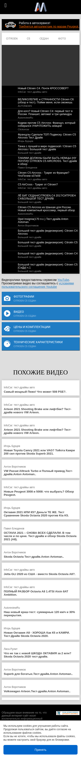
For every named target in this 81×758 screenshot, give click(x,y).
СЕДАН (44, 39)
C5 (28, 39)
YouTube (63, 280)
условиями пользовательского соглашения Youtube (38, 285)
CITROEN (12, 39)
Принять (40, 749)
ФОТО (62, 39)
